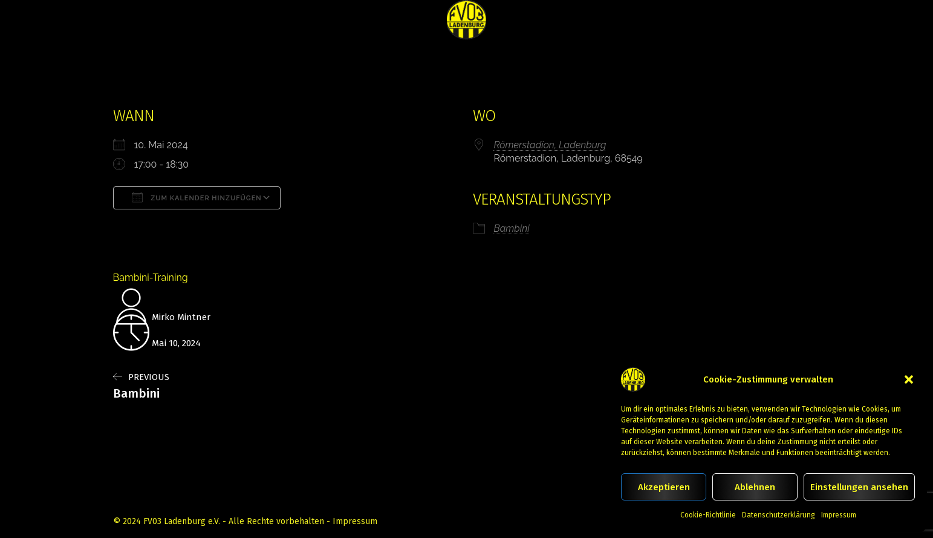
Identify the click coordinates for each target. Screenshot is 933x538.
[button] (909, 379)
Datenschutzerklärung (778, 515)
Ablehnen (755, 487)
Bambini (512, 228)
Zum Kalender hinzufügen (197, 197)
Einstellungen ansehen (859, 487)
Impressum (838, 515)
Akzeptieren (664, 487)
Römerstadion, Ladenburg (550, 145)
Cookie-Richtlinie (708, 515)
